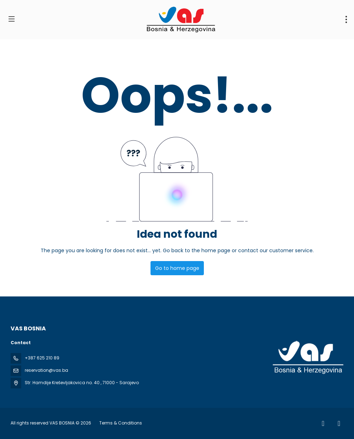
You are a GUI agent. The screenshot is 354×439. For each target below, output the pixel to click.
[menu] (346, 19)
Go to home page (177, 268)
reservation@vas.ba (46, 370)
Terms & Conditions (120, 423)
